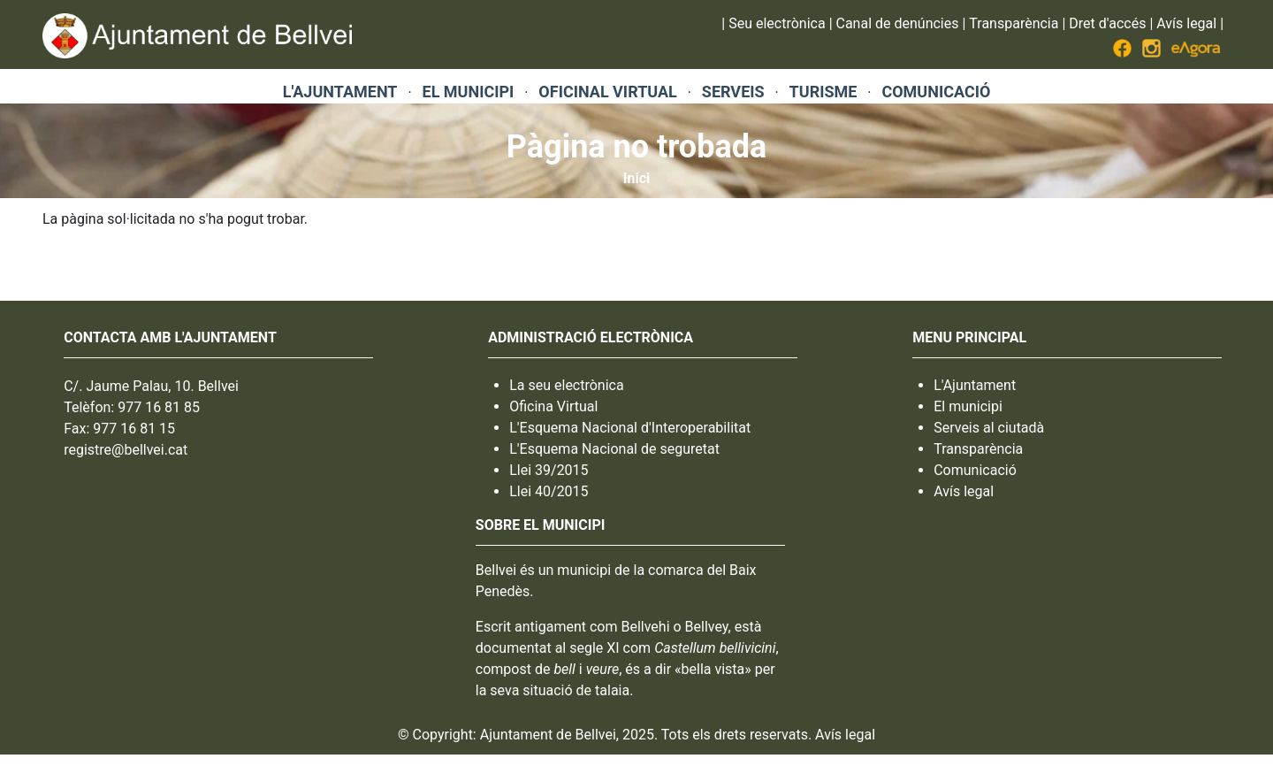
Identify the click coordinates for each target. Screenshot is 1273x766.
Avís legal (1186, 23)
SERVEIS (733, 91)
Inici (636, 178)
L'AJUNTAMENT (340, 91)
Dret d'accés (1107, 23)
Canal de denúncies (897, 23)
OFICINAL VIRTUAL (607, 91)
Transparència (1013, 23)
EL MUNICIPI (469, 91)
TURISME (823, 91)
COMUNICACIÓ (935, 91)
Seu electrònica (776, 23)
